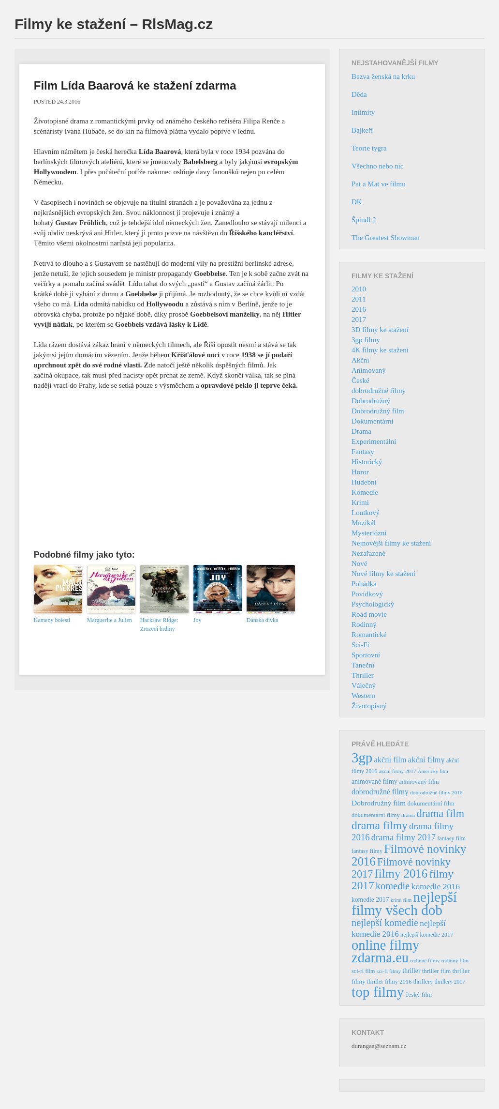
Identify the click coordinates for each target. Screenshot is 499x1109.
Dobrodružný (371, 401)
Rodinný (364, 624)
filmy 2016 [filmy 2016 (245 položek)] (401, 873)
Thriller (363, 675)
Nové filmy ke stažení (383, 573)
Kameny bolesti (52, 620)
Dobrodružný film (378, 411)
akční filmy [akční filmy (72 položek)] (426, 759)
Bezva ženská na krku (383, 76)
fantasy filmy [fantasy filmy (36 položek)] (367, 851)
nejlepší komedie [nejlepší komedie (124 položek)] (385, 922)
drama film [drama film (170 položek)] (440, 813)
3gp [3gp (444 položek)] (362, 757)
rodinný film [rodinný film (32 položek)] (455, 960)
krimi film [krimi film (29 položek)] (401, 900)
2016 (359, 309)
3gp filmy (366, 340)
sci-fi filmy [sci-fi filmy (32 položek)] (389, 971)
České (360, 380)
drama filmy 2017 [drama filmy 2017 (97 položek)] (403, 837)
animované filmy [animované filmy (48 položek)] (374, 781)
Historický (367, 462)
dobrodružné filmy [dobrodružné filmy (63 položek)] (380, 792)
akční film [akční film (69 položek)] (390, 759)
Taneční (363, 665)
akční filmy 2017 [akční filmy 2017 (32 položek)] (397, 771)
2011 (359, 299)
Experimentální (374, 441)
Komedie (365, 492)
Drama (361, 431)
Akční (360, 360)
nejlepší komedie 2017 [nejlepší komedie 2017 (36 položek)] (426, 934)
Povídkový (367, 594)
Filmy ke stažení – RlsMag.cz (114, 24)
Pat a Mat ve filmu (379, 184)
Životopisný (369, 706)
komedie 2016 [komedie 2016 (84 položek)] (435, 886)
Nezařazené (368, 553)
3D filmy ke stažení (380, 330)
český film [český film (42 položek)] (419, 994)
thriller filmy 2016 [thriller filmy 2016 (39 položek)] (389, 981)
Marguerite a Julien (109, 620)
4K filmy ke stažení (380, 350)
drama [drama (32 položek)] (408, 815)
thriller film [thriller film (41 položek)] (436, 971)
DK (357, 202)
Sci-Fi (360, 645)
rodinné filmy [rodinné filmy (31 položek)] (425, 960)
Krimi (360, 502)
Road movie (369, 614)
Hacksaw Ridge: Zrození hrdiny (159, 624)
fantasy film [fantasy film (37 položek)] (451, 838)
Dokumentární (373, 421)
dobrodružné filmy (379, 391)
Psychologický (373, 604)
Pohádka (364, 584)
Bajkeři (362, 130)
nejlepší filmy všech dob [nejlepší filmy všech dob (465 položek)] (404, 903)
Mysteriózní (369, 533)
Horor (360, 472)
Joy (197, 620)
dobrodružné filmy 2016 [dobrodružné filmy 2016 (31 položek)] (436, 792)
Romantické (369, 634)
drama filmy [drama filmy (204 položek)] (380, 825)
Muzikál (364, 523)
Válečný (364, 685)
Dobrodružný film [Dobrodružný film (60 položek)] (379, 803)
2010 (359, 289)
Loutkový (366, 513)
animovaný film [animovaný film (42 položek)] (419, 781)
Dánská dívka (263, 620)
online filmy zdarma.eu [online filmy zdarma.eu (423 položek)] (385, 951)
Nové (359, 563)
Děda (359, 94)
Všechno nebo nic (377, 166)
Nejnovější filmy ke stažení (391, 543)
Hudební (364, 482)
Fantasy (363, 452)
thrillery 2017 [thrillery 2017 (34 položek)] (450, 982)
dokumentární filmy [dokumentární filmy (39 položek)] (376, 815)
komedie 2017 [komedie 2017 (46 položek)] (370, 899)
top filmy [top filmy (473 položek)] (378, 992)
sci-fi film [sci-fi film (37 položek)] (363, 971)
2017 (359, 319)
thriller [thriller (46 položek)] (411, 970)
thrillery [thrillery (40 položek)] (423, 981)
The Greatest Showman (386, 238)
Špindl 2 (364, 220)
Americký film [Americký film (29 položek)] (433, 771)
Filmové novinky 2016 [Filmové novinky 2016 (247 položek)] (409, 855)
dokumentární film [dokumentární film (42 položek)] (430, 803)
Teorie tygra (369, 148)
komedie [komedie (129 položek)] (393, 886)
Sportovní (366, 655)
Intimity (363, 112)
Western (363, 695)
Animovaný (369, 370)
